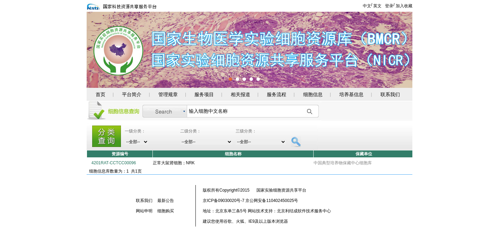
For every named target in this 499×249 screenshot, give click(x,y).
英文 (377, 5)
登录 (389, 5)
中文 (367, 5)
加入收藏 (404, 5)
